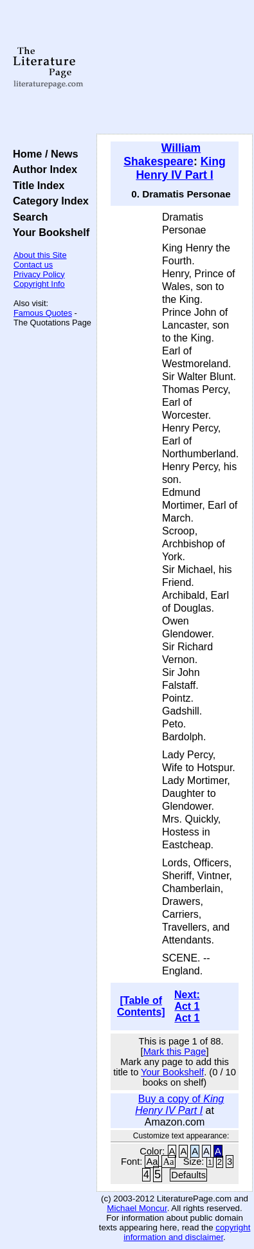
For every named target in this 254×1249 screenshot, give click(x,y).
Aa (152, 1161)
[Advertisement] (174, 67)
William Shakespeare (162, 154)
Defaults (188, 1175)
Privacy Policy (39, 274)
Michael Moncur (137, 1208)
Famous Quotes (43, 313)
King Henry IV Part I (180, 168)
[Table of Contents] (141, 1006)
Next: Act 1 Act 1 (187, 1006)
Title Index (35, 185)
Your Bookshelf (48, 232)
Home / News (42, 154)
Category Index (48, 200)
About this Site (40, 255)
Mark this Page (174, 1051)
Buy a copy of (179, 1104)
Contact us (33, 264)
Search (27, 217)
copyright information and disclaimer (186, 1232)
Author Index (42, 169)
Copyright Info (39, 284)
